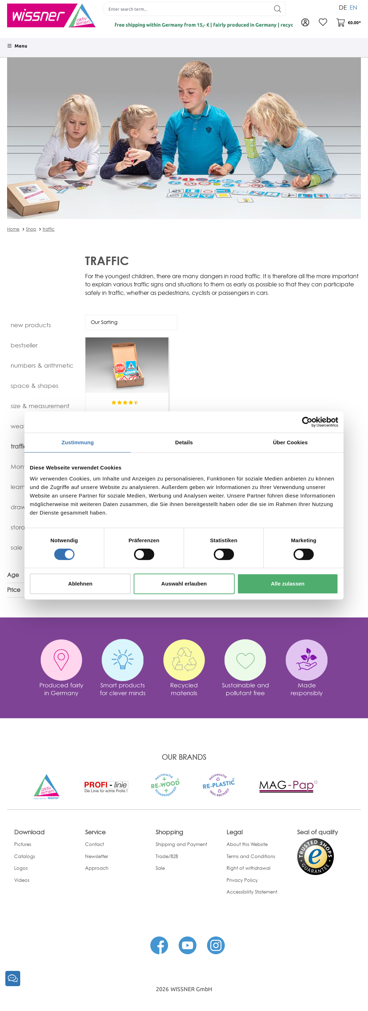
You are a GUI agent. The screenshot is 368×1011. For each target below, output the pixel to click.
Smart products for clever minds (123, 689)
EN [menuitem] (353, 6)
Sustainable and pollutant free (245, 689)
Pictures (22, 844)
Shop (31, 229)
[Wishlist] (323, 22)
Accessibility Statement (252, 892)
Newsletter (96, 856)
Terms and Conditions (251, 856)
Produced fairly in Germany (61, 689)
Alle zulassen (288, 584)
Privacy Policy (242, 880)
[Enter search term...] (186, 9)
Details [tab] (184, 442)
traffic (49, 229)
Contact (94, 844)
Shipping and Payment (181, 844)
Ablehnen (80, 584)
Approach (96, 868)
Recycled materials (184, 689)
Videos (21, 880)
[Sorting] (131, 322)
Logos (21, 868)
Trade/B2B (167, 856)
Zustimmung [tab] (78, 442)
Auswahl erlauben (184, 584)
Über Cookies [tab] (290, 442)
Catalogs (24, 856)
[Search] (278, 9)
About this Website (247, 844)
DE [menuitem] (343, 6)
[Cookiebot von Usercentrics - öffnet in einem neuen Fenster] (307, 422)
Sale (160, 868)
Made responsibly (307, 689)
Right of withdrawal (249, 868)
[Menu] (17, 46)
